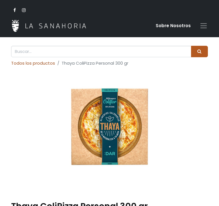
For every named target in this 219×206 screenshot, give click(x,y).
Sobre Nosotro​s (173, 26)
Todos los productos (33, 63)
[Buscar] (199, 52)
